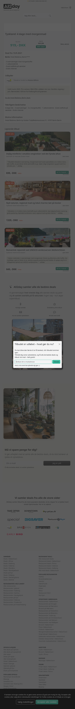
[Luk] (59, 344)
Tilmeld (56, 362)
